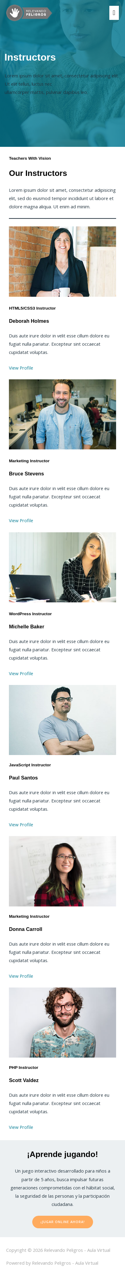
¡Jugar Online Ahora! (63, 1221)
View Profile (21, 368)
